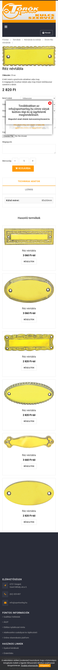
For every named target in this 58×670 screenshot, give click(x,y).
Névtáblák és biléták (32, 40)
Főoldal (5, 40)
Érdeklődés (8, 653)
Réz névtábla (29, 250)
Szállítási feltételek (12, 617)
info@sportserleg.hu (18, 602)
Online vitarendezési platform (16, 637)
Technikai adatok (29, 181)
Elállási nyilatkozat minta (14, 627)
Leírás (29, 189)
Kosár (46, 33)
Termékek (17, 40)
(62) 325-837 (15, 594)
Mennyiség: (7, 161)
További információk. (29, 665)
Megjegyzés (7, 142)
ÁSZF (6, 622)
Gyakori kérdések (11, 648)
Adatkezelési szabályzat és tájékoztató (20, 632)
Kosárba (23, 168)
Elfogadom (44, 665)
